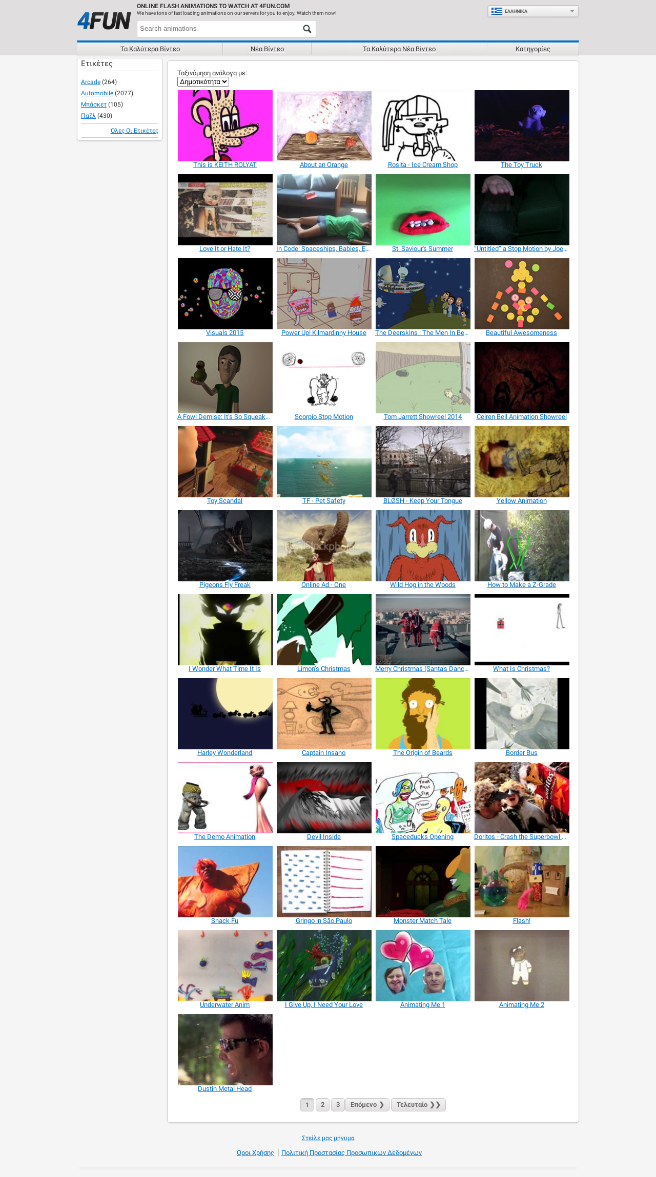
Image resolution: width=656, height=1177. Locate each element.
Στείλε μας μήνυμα (328, 1138)
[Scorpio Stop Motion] (323, 377)
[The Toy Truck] (521, 125)
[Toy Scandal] (224, 461)
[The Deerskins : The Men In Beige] (422, 293)
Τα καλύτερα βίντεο (150, 49)
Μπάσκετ (94, 104)
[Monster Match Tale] (422, 881)
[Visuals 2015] (224, 293)
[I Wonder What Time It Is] (224, 629)
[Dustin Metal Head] (224, 1049)
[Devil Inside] (323, 797)
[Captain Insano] (323, 713)
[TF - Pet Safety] (323, 461)
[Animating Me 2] (521, 965)
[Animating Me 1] (422, 965)
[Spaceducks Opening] (422, 797)
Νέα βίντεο (267, 49)
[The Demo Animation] (224, 797)
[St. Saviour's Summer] (422, 209)
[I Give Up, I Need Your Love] (323, 965)
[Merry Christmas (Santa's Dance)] (422, 629)
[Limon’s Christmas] (323, 629)
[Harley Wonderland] (224, 713)
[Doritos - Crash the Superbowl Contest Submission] (521, 797)
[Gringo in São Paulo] (323, 881)
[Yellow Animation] (521, 461)
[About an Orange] (323, 125)
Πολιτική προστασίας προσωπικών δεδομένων (351, 1153)
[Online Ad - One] (323, 545)
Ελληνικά (509, 11)
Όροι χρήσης (255, 1153)
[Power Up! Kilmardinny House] (323, 293)
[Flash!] (521, 881)
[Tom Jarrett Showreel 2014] (422, 377)
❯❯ (418, 1104)
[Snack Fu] (224, 881)
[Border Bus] (521, 713)
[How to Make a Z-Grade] (521, 545)
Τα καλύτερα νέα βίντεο (399, 49)
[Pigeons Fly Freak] (224, 545)
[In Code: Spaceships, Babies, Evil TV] (323, 209)
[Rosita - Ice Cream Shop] (422, 125)
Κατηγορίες (533, 49)
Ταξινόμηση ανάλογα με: (212, 73)
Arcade (90, 82)
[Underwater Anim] (224, 965)
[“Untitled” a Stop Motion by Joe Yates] (521, 209)
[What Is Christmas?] (521, 629)
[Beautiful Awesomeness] (521, 293)
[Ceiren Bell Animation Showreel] (521, 377)
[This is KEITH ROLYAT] (224, 125)
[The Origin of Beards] (422, 713)
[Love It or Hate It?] (224, 209)
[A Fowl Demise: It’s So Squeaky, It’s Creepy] (224, 377)
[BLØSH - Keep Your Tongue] (422, 461)
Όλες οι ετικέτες (134, 130)
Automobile (97, 93)
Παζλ (88, 115)
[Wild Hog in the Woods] (422, 545)
